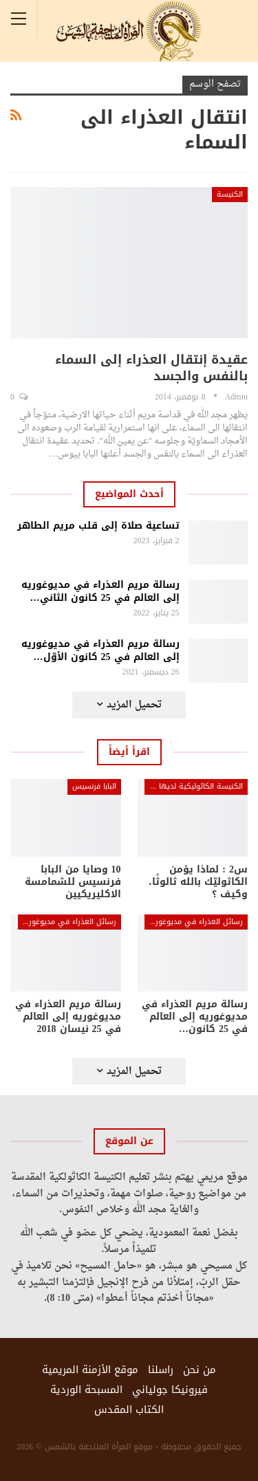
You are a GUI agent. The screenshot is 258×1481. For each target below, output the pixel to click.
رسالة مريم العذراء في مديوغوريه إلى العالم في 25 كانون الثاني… (100, 591)
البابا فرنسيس (94, 786)
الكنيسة (230, 194)
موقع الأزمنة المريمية (90, 1369)
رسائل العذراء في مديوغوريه (195, 921)
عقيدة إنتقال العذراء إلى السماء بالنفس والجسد (151, 368)
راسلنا (160, 1369)
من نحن (199, 1369)
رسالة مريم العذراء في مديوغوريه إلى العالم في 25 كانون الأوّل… (100, 650)
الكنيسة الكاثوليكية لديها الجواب (193, 786)
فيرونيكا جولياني (170, 1389)
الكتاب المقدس (129, 1409)
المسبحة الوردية (86, 1389)
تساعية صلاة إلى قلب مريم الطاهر (98, 525)
